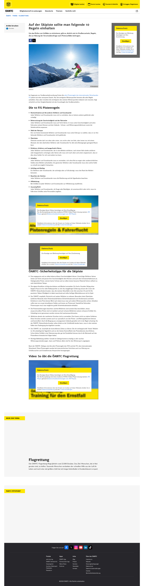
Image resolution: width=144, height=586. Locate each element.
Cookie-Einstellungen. (127, 52)
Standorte (49, 11)
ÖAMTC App (62, 559)
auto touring (49, 559)
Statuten (88, 561)
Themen (59, 11)
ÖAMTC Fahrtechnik (51, 561)
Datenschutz (89, 566)
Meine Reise (62, 564)
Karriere (75, 564)
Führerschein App (64, 561)
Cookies (88, 571)
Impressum (89, 559)
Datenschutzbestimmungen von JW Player (61, 214)
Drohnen (61, 566)
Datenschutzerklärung (127, 51)
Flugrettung (24, 16)
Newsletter (76, 566)
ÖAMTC (8, 16)
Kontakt (75, 568)
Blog (74, 559)
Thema (14, 16)
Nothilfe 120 (70, 11)
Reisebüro (49, 570)
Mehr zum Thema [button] (12, 418)
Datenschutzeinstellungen (93, 568)
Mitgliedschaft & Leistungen (31, 11)
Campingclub (49, 564)
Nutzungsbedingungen (92, 564)
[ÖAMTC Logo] (8, 4)
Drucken (11, 28)
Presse (75, 561)
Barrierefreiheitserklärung (93, 573)
